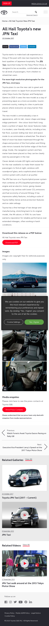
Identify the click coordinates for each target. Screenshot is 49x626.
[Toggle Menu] (46, 12)
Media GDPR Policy (23, 613)
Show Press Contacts (14, 409)
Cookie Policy (10, 616)
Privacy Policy (9, 613)
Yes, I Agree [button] (34, 322)
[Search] (24, 12)
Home (4, 21)
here (17, 82)
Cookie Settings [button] (13, 322)
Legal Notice (36, 613)
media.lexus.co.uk (39, 3)
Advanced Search (32, 15)
